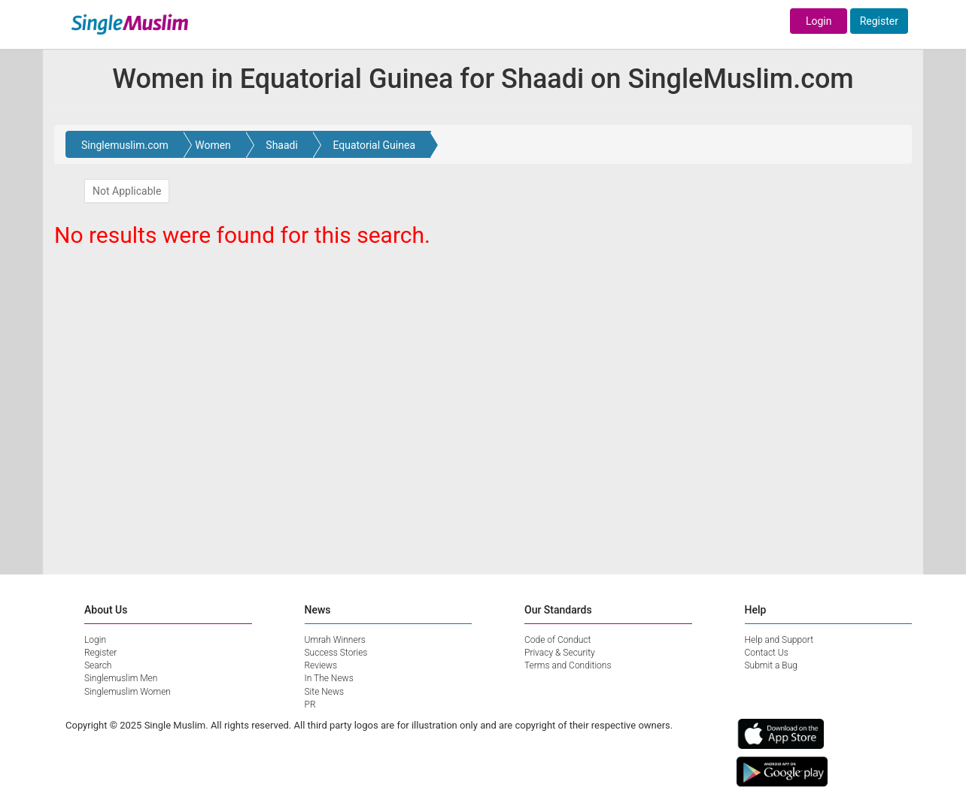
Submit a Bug (771, 665)
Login (819, 21)
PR (310, 704)
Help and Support (779, 640)
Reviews (321, 665)
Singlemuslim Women (127, 691)
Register (879, 21)
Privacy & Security (559, 652)
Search (97, 665)
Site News (325, 691)
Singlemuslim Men (120, 678)
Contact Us (766, 652)
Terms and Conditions (568, 665)
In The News (329, 678)
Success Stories (336, 652)
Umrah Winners (335, 640)
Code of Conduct (557, 640)
